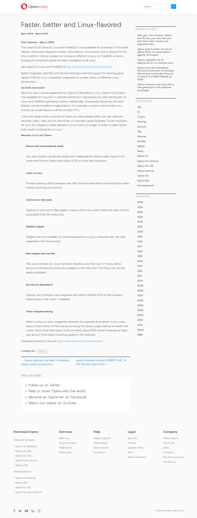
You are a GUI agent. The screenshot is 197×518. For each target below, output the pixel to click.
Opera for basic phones (28, 492)
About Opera (170, 438)
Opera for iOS (145, 166)
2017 (140, 246)
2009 (140, 285)
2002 (140, 320)
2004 (140, 310)
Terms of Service (137, 457)
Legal (132, 431)
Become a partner (173, 457)
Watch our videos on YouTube (52, 403)
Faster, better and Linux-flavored (71, 25)
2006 (140, 300)
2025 (140, 207)
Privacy (132, 443)
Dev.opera (99, 452)
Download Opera (25, 431)
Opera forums (101, 447)
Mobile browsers (22, 471)
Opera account (67, 443)
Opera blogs (100, 443)
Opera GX (143, 175)
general (141, 136)
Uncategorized (145, 185)
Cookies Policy (136, 447)
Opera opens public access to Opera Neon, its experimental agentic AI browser (154, 52)
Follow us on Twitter (44, 385)
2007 (140, 295)
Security (132, 438)
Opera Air (142, 156)
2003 (140, 315)
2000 (140, 330)
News (140, 151)
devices (141, 126)
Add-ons (64, 438)
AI (138, 111)
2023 (140, 217)
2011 (139, 275)
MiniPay (141, 141)
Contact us (169, 461)
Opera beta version (26, 460)
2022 (140, 221)
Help (96, 431)
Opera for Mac (23, 451)
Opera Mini (143, 180)
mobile (141, 146)
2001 (140, 324)
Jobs (166, 447)
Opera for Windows (26, 446)
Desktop (42, 351)
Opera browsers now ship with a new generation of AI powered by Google (155, 87)
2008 (140, 290)
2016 (140, 251)
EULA (131, 452)
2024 (140, 212)
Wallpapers (65, 447)
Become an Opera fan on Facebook (57, 397)
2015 (140, 256)
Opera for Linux (24, 455)
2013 (140, 266)
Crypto (141, 116)
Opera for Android (147, 161)
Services (65, 431)
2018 (140, 241)
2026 (140, 202)
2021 (140, 226)
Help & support (102, 438)
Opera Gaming (145, 170)
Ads (139, 107)
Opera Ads (65, 452)
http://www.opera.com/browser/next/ (89, 66)
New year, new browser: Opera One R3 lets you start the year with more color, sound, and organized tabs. (154, 39)
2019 (140, 236)
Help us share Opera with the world (56, 391)
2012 (140, 271)
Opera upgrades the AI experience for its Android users (155, 61)
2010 (140, 280)
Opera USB (21, 465)
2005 (140, 305)
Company (170, 431)
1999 (140, 334)
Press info (168, 443)
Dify (139, 131)
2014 (140, 261)
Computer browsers (24, 440)
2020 (140, 231)
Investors (168, 452)
